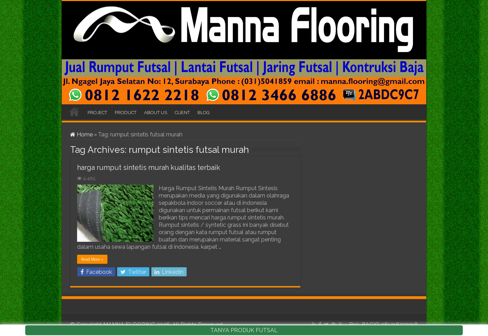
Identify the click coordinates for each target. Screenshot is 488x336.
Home (81, 134)
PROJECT (97, 112)
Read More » (92, 259)
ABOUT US (155, 112)
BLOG (203, 112)
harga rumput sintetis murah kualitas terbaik (148, 167)
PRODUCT (125, 112)
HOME (74, 111)
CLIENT (182, 112)
